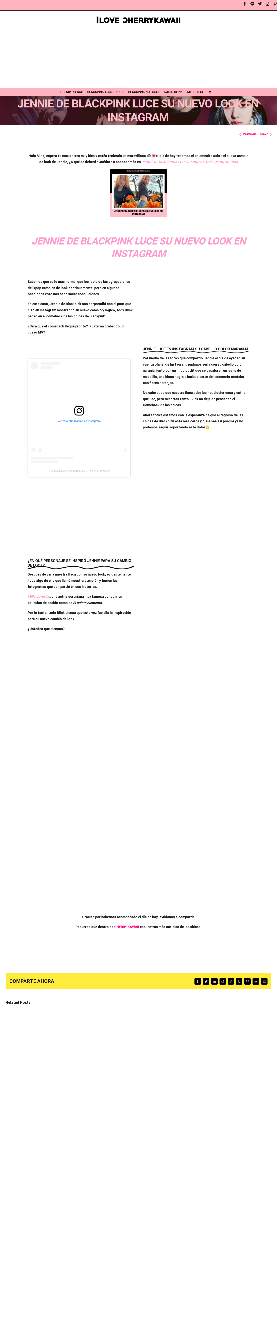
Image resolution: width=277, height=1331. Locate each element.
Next (264, 134)
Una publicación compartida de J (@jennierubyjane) (79, 470)
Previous (250, 134)
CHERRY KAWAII (126, 927)
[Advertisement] (138, 55)
